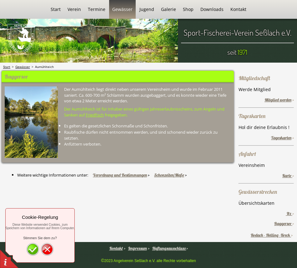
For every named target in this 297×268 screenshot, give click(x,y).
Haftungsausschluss (169, 248)
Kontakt (116, 248)
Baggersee (283, 223)
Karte (287, 175)
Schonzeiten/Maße (169, 175)
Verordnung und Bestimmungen (120, 175)
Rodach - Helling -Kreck (271, 235)
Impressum (137, 248)
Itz (289, 213)
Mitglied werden (277, 100)
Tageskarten (281, 138)
